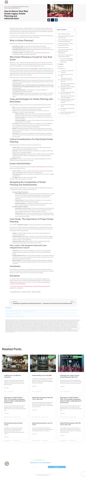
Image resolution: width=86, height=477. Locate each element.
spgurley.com (16, 324)
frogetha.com (72, 320)
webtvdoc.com (47, 321)
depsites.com (71, 329)
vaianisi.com (66, 325)
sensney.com (43, 320)
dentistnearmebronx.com (8, 323)
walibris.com (16, 329)
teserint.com (27, 328)
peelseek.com (75, 330)
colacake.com (51, 327)
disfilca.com (48, 331)
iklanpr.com (61, 320)
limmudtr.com (30, 329)
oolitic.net (56, 321)
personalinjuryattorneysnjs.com (23, 325)
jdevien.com (42, 324)
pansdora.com (26, 329)
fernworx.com (33, 321)
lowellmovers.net (33, 322)
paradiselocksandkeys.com (57, 327)
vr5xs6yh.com (71, 324)
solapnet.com (66, 327)
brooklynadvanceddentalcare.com (9, 325)
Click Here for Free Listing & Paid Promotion (62, 2)
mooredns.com (7, 326)
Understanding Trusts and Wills (67, 75)
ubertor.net (62, 322)
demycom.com (14, 322)
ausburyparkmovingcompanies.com (72, 327)
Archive (9, 6)
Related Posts (62, 68)
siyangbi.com (20, 328)
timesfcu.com (58, 325)
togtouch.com (51, 325)
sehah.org (56, 330)
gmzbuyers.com (28, 324)
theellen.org (39, 324)
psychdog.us (34, 326)
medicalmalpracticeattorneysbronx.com (59, 329)
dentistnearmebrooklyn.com (73, 326)
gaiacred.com (30, 328)
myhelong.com (70, 328)
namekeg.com (7, 321)
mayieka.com (75, 320)
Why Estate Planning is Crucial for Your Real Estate (66, 36)
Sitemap (38, 475)
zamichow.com (30, 321)
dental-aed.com (66, 322)
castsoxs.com (67, 324)
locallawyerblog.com (42, 322)
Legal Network (46, 475)
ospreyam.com (18, 322)
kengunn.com (22, 320)
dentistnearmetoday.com (34, 320)
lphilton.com (76, 323)
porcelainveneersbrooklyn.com (49, 320)
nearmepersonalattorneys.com (18, 327)
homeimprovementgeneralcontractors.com (44, 328)
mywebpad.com (25, 322)
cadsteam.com (32, 324)
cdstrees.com (77, 331)
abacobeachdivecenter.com (24, 321)
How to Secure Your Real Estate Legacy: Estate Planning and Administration (32, 286)
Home (5, 6)
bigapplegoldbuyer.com (36, 328)
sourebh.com (74, 321)
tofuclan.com (52, 328)
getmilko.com (66, 328)
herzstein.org (39, 321)
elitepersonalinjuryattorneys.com (66, 326)
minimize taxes (37, 52)
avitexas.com (55, 324)
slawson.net (19, 320)
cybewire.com (70, 325)
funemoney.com (19, 330)
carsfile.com (62, 327)
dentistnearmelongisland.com (33, 327)
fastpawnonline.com (29, 325)
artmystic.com (51, 331)
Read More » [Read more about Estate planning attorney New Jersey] (6, 436)
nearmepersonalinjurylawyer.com (9, 320)
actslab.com (58, 320)
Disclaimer (60, 66)
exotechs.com (16, 320)
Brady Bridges (34, 68)
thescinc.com (39, 320)
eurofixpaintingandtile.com (43, 326)
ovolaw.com (52, 329)
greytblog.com (49, 329)
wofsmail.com (12, 324)
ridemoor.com (75, 324)
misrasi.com (50, 322)
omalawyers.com (20, 324)
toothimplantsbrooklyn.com (35, 325)
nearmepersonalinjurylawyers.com (58, 323)
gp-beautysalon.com (19, 326)
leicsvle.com (30, 330)
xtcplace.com (59, 330)
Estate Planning (36, 292)
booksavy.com (46, 324)
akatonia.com (56, 326)
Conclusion (60, 64)
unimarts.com (46, 322)
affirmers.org (44, 330)
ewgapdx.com (36, 324)
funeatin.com (55, 328)
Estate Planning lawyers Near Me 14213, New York (68, 93)
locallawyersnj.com (54, 322)
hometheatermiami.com (70, 330)
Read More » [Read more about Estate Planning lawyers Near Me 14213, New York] (34, 410)
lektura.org (10, 322)
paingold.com (62, 331)
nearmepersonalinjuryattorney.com (9, 329)
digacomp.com (15, 321)
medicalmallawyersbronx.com (67, 323)
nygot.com (15, 331)
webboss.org (28, 323)
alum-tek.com (58, 322)
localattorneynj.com (52, 330)
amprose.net (21, 323)
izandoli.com (27, 330)
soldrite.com (58, 328)
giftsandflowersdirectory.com (75, 325)
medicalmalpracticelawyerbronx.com (39, 323)
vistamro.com (26, 331)
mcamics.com (25, 323)
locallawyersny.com (15, 328)
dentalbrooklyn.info (50, 324)
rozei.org (36, 321)
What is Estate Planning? (64, 34)
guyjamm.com (55, 320)
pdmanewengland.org (30, 331)
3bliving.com (31, 326)
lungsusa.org (33, 329)
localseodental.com (63, 324)
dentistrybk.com (49, 326)
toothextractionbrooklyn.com (9, 328)
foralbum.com (38, 326)
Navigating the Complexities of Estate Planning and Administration (65, 51)
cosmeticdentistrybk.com (28, 320)
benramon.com (24, 330)
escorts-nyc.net (16, 325)
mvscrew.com (29, 322)
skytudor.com (11, 321)
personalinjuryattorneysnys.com (13, 330)
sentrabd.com (62, 321)
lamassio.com (7, 330)
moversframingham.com (40, 327)
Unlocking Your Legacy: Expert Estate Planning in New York (67, 80)
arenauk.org (50, 321)
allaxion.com (73, 323)
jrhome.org (41, 330)
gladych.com (66, 321)
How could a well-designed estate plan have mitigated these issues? (66, 60)
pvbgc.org (48, 330)
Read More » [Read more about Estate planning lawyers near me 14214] (34, 434)
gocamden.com (18, 323)
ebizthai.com (58, 324)
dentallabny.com (11, 327)
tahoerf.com (79, 320)
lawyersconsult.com (40, 331)
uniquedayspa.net (21, 331)
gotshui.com (37, 322)
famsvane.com (7, 327)
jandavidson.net (7, 331)
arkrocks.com (22, 329)
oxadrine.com (24, 326)
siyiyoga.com (62, 328)
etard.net (19, 329)
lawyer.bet (20, 288)
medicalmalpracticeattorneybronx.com (73, 322)
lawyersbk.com (62, 325)
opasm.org (75, 329)
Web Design (42, 475)
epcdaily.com (55, 325)
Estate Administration (63, 47)
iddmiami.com (73, 331)
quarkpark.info (58, 331)
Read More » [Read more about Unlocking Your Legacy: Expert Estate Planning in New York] (62, 386)
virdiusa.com (32, 323)
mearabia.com (47, 325)
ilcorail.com (59, 326)
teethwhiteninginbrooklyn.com (25, 327)
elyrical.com (18, 321)
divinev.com (45, 323)
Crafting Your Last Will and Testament (67, 71)
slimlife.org (59, 321)
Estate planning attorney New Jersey (68, 105)
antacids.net (21, 322)
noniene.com (43, 321)
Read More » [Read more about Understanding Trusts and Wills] (34, 386)
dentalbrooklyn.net (7, 324)
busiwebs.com (34, 330)
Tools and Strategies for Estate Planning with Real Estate (65, 40)
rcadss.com (77, 329)
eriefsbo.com (23, 328)
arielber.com (53, 326)
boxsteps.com (27, 326)
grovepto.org (44, 331)
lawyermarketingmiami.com (50, 323)
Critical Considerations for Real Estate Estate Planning (65, 44)
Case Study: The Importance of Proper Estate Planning (65, 55)
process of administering (38, 166)
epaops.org (65, 330)
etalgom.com (24, 324)
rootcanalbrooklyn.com (42, 325)
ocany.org (55, 331)
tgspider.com (7, 322)
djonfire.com (62, 330)
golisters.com (37, 329)
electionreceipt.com (67, 329)
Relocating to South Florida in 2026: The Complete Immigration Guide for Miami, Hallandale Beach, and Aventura (68, 87)
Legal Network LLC (48, 474)
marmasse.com (69, 331)
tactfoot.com (65, 331)
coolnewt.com (38, 330)
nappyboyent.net (11, 331)
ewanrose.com (35, 331)
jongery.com (68, 320)
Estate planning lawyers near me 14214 (67, 109)
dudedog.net (65, 320)
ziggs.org (18, 331)
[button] (48, 19)
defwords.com (14, 323)
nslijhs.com (77, 321)
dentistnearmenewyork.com (13, 326)
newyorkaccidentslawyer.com (43, 329)
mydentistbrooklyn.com (47, 327)
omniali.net (53, 321)
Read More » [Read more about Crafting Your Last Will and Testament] (6, 387)
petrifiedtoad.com (70, 321)
